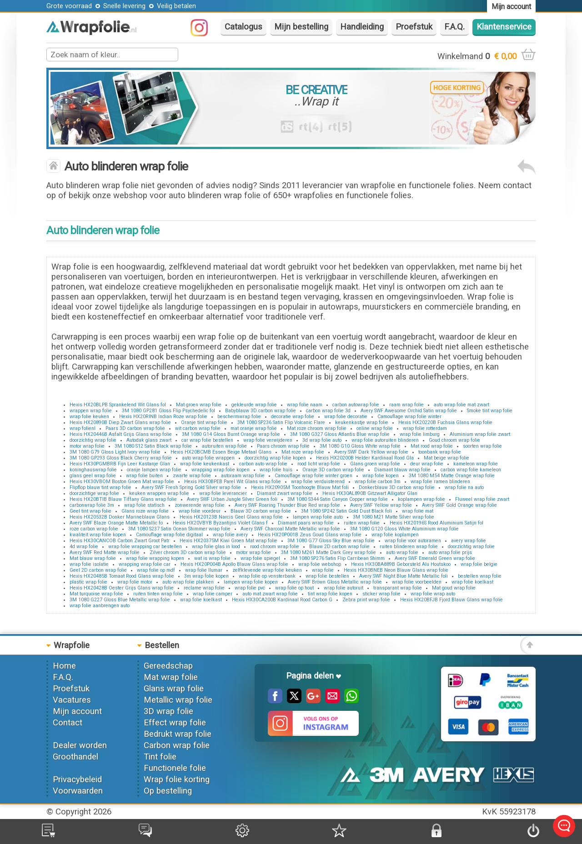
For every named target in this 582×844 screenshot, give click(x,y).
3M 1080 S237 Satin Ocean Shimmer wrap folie (179, 529)
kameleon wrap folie (475, 464)
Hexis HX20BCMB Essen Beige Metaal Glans (221, 452)
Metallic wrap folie (178, 700)
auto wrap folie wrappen (208, 458)
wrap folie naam (304, 405)
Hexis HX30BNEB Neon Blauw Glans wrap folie (396, 570)
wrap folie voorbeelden (417, 582)
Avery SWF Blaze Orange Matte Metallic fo (116, 523)
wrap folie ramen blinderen (440, 481)
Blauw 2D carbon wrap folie (339, 546)
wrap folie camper (212, 594)
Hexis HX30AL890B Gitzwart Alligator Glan (369, 493)
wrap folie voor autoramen (413, 541)
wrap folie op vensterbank (267, 576)
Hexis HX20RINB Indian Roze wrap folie (163, 417)
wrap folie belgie (479, 564)
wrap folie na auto (464, 487)
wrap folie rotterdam (425, 428)
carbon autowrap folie (355, 405)
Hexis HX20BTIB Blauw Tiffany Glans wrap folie (123, 499)
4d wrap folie (84, 546)
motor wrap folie (87, 446)
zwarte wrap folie (192, 476)
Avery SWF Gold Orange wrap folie (459, 505)
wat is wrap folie (212, 558)
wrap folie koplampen (395, 535)
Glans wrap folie (174, 689)
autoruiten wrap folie (224, 446)
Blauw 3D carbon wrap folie (261, 511)
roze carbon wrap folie (94, 529)
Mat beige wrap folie (446, 458)
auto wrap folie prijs (450, 552)
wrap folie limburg (420, 434)
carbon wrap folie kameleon (471, 470)
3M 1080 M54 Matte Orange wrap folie (452, 476)
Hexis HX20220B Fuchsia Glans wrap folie (445, 422)
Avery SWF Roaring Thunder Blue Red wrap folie (287, 505)
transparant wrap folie (397, 588)
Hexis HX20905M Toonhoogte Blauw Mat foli (300, 487)
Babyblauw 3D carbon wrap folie (260, 411)
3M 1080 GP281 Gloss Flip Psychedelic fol (168, 411)
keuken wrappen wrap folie (159, 493)
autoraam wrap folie (243, 476)
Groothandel (75, 757)
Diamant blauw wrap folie (402, 470)
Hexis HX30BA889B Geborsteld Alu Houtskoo (401, 564)
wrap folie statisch (144, 505)
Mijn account (77, 711)
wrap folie (323, 570)
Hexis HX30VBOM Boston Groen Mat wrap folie (122, 481)
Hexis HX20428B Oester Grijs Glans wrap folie (122, 588)
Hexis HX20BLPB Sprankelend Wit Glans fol (118, 405)
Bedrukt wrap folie (177, 734)
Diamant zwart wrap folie (284, 493)
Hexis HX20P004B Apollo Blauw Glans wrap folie (234, 564)
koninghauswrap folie (93, 470)
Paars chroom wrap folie (283, 446)
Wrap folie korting (177, 779)
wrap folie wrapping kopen (155, 558)
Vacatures (72, 700)
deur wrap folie (426, 464)
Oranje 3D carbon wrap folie (333, 470)
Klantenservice (504, 27)
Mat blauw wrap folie (93, 558)
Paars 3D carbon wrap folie (135, 428)
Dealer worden (80, 745)
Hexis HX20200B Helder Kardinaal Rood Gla (365, 458)
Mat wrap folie (171, 677)
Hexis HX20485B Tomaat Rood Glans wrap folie (122, 576)
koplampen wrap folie (421, 499)
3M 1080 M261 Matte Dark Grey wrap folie (328, 552)
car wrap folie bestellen (207, 440)
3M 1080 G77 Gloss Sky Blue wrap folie (331, 541)
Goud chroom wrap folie (454, 440)
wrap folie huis (276, 470)
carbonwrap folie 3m (92, 505)
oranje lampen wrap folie (154, 470)
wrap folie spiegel (260, 558)
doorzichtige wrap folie (94, 493)
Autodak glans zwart (148, 440)
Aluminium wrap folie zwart (480, 434)
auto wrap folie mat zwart (461, 405)
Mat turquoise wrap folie (96, 594)
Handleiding (362, 27)
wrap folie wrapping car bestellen (145, 546)
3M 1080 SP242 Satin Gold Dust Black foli (346, 511)
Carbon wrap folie (177, 745)
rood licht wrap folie (318, 464)
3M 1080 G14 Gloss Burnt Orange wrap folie (231, 434)
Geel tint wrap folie (90, 511)
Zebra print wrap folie (366, 600)
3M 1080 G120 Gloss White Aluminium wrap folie (404, 529)
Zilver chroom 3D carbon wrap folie (188, 552)
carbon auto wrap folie (263, 464)
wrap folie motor (134, 582)
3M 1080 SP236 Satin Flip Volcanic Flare (281, 422)
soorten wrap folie (482, 446)
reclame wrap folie (204, 588)
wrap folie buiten (144, 476)
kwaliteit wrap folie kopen (98, 535)
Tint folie (160, 757)
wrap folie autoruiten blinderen (385, 440)
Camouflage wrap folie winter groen (313, 476)
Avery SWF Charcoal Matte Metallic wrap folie (290, 529)
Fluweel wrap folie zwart (482, 499)
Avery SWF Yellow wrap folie (381, 505)
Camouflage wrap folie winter (409, 417)
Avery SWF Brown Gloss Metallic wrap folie (335, 582)
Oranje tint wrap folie (204, 422)
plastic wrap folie (88, 582)
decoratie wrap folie (292, 417)
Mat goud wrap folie (454, 588)
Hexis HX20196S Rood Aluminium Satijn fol (436, 523)
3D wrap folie (168, 711)
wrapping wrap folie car (145, 564)
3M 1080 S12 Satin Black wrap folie (153, 446)
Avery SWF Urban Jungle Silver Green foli (232, 499)
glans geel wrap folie (93, 476)
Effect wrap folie (175, 723)
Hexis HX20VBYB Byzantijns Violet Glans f (220, 523)
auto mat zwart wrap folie (270, 594)
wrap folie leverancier (223, 493)
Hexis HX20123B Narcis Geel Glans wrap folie (231, 517)
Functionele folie (175, 768)
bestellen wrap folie (480, 576)
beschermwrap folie (239, 417)
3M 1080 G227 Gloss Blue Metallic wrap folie (120, 600)
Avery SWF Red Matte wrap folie (105, 552)
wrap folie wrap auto (433, 594)
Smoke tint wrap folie (489, 411)
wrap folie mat (417, 511)
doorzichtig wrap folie (93, 440)
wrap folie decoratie (345, 417)
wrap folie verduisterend (318, 481)
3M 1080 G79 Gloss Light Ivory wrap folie (115, 452)
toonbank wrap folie (439, 452)
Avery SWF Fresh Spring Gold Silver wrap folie (191, 487)
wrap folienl (82, 428)
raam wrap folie (406, 405)
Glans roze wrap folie (145, 511)
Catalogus (243, 27)
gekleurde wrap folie (254, 405)
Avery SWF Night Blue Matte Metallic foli (403, 576)
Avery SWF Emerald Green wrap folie (435, 558)
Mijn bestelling (301, 27)
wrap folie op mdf (156, 570)
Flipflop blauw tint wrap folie (100, 487)
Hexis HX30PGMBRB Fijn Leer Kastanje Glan (120, 464)
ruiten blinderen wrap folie (409, 546)
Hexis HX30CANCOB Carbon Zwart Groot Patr (120, 541)
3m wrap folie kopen (206, 576)
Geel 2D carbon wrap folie (98, 570)
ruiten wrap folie (362, 523)
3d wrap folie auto (321, 440)
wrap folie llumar (203, 570)
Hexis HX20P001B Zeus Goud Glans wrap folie (309, 535)
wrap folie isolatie (89, 564)
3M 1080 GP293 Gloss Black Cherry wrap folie (121, 458)
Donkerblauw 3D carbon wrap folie (397, 487)
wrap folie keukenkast (204, 464)
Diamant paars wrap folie (306, 523)
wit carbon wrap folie (198, 428)
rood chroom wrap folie (274, 546)
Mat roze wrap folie (302, 452)
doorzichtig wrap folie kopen (275, 458)
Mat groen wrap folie (198, 405)
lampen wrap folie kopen (251, 582)
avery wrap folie (468, 541)
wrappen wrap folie (91, 411)
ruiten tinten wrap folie (158, 594)
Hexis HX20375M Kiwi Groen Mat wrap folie (228, 541)
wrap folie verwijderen (267, 440)
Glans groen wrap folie (375, 464)
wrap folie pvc (250, 588)
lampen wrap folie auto (318, 517)
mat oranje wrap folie (254, 428)
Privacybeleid (77, 779)
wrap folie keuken (89, 417)
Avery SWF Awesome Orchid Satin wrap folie (409, 411)
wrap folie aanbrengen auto (100, 606)
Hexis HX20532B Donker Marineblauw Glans (120, 517)
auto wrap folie (402, 552)
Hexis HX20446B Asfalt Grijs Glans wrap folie (121, 434)
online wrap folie (374, 428)
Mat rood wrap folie (432, 446)
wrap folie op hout (294, 588)
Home (64, 666)
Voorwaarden (78, 791)
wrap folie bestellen (327, 576)
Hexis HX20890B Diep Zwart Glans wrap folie (120, 422)
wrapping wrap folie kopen (220, 470)
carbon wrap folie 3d (328, 411)
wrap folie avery (230, 535)
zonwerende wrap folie (200, 505)
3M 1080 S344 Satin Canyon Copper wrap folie (337, 499)
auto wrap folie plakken (188, 582)
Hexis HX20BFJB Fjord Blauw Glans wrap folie (451, 600)
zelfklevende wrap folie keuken (267, 570)
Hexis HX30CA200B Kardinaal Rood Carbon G (282, 600)
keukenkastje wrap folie (361, 422)
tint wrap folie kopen (330, 594)
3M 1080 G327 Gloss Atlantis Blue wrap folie (340, 434)
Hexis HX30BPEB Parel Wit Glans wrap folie (232, 481)
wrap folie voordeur (200, 511)
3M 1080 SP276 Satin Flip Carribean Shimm (337, 558)
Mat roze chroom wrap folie (316, 428)
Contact (67, 723)
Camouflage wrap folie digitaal (169, 535)
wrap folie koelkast (472, 582)
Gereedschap (168, 666)
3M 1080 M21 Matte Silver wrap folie (393, 517)
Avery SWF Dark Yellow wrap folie (371, 452)
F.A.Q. (454, 27)
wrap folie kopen (380, 476)
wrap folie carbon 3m (378, 481)
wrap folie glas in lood (216, 546)
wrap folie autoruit (343, 588)
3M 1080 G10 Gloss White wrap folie (360, 446)
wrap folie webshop (319, 564)
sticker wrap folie (381, 594)
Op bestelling (168, 791)
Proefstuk (414, 27)
